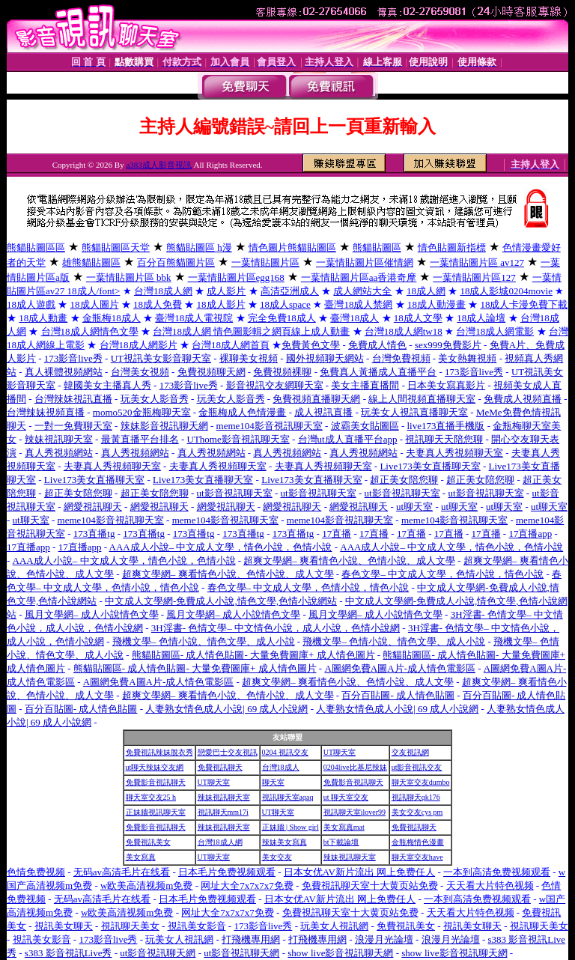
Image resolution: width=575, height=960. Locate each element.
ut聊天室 (414, 506)
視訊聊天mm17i (223, 812)
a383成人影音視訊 (158, 164)
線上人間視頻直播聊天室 (421, 398)
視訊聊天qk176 (416, 797)
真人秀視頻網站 (59, 452)
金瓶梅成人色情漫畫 (242, 412)
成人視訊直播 (323, 412)
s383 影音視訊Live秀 (68, 953)
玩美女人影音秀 (155, 398)
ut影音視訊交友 (417, 767)
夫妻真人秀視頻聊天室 (454, 452)
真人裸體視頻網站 (64, 371)
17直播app (530, 533)
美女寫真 (141, 857)
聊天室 (273, 782)
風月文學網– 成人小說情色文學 (92, 614)
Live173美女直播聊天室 (430, 466)
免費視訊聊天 (220, 767)
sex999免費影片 (448, 344)
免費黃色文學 (311, 344)
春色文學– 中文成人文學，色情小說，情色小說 (442, 574)
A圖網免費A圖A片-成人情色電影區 (399, 668)
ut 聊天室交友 (345, 797)
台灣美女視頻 (140, 371)
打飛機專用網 (251, 939)
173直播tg (94, 533)
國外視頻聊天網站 (325, 358)
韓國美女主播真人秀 (107, 385)
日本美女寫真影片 (446, 385)
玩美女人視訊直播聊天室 (414, 412)
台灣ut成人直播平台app (348, 439)
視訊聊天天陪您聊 (444, 439)
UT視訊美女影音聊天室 (161, 358)
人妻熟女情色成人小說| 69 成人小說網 (226, 708)
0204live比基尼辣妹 (355, 767)
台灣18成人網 (220, 842)
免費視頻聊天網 (211, 371)
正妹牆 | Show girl (290, 827)
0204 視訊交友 (285, 752)
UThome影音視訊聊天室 (238, 439)
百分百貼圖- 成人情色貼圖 (397, 695)
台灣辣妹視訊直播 (73, 398)
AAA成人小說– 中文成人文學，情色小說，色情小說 (220, 547)
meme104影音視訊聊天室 (269, 425)
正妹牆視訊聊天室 (156, 812)
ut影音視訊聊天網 (157, 953)
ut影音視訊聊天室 (235, 493)
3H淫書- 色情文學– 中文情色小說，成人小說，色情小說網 (275, 628)
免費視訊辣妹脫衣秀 (159, 752)
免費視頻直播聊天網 (316, 398)
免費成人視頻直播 (523, 398)
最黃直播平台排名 (140, 439)
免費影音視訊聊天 (156, 782)
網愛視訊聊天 (93, 506)
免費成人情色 (377, 344)
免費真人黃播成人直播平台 (378, 371)
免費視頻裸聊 (282, 371)
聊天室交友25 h (151, 797)
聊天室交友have (417, 857)
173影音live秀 (73, 358)
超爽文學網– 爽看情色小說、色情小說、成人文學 (349, 560)
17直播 (336, 533)
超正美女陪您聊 (404, 479)
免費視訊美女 (148, 842)
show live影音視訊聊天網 (340, 953)
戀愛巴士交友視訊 (228, 752)
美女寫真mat (344, 827)
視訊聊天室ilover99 (354, 812)
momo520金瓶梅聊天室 (142, 412)
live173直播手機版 (445, 425)
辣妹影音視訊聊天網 (164, 425)
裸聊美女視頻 (248, 358)
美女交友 (277, 857)
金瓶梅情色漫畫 (418, 842)
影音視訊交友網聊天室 (274, 385)
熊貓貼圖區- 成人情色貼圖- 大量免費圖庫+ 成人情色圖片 (253, 654)
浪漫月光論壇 (384, 939)
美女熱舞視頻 (467, 358)
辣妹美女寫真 (284, 842)
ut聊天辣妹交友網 (155, 767)
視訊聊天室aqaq (288, 797)
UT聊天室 (339, 752)
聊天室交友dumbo (421, 782)
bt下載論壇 (341, 842)
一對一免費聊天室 (73, 425)
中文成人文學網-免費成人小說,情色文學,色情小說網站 (221, 601)
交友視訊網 (410, 752)
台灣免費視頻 (401, 358)
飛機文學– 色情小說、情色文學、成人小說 (203, 641)
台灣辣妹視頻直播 (46, 412)
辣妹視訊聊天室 (59, 439)
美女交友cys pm (417, 812)
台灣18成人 (280, 767)
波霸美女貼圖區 (365, 425)
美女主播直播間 (365, 385)
